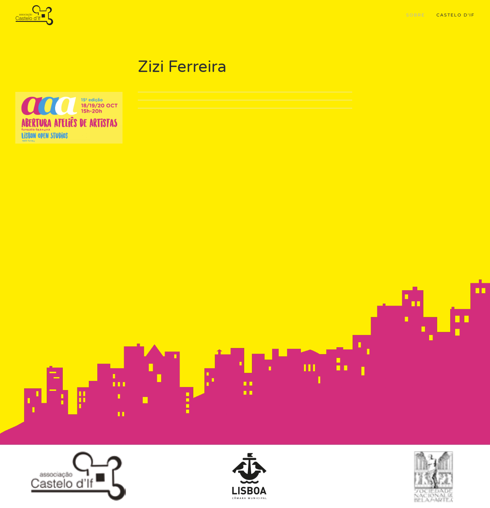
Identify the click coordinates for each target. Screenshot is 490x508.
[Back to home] (35, 15)
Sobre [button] (415, 15)
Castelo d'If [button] (455, 15)
